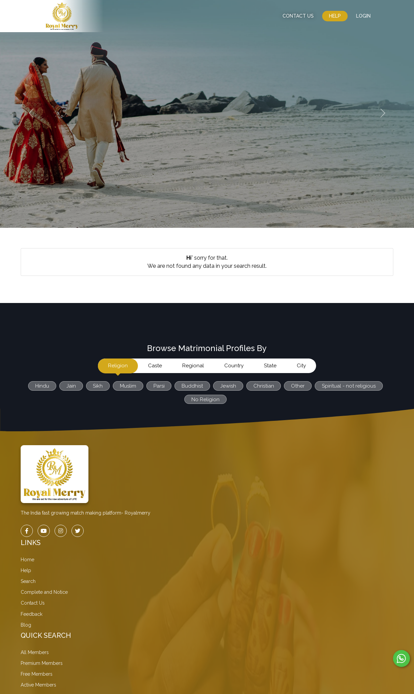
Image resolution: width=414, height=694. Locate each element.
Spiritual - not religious (349, 386)
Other (298, 386)
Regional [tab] (193, 366)
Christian (263, 386)
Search (28, 581)
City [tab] (301, 366)
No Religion (205, 399)
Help (335, 16)
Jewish (228, 386)
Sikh (97, 386)
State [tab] (270, 366)
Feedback (31, 614)
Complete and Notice (44, 592)
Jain (70, 386)
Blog (26, 625)
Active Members (38, 685)
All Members (35, 652)
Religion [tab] (118, 366)
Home (27, 559)
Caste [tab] (155, 366)
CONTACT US (298, 16)
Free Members (37, 674)
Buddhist (192, 386)
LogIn (363, 16)
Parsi (158, 386)
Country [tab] (234, 366)
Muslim (128, 386)
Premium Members (42, 663)
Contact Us (33, 603)
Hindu (41, 386)
